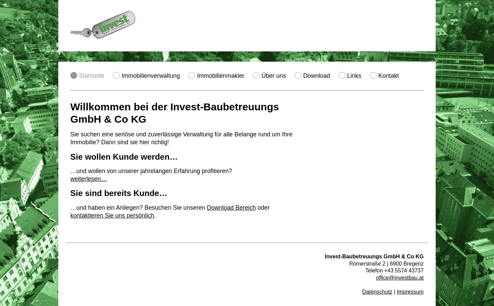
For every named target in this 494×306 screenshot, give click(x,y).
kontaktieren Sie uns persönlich (112, 215)
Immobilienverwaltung (150, 75)
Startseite (91, 75)
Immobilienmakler (220, 75)
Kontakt (388, 75)
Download (316, 75)
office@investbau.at (400, 278)
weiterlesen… (88, 178)
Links (354, 75)
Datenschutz (377, 292)
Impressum (410, 292)
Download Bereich (231, 207)
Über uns (273, 75)
